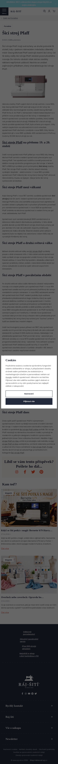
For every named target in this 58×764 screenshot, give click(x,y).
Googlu (9, 377)
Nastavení (29, 394)
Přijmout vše (29, 401)
